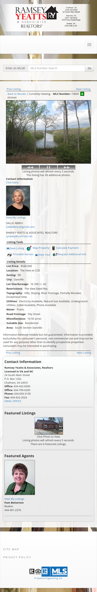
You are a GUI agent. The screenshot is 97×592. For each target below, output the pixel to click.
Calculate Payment (65, 248)
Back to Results (17, 94)
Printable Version (20, 254)
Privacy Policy (17, 557)
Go (89, 68)
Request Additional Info (69, 254)
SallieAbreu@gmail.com (20, 227)
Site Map (11, 549)
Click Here (12, 182)
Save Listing (15, 248)
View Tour (43, 255)
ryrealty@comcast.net (19, 236)
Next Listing (83, 89)
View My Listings (14, 499)
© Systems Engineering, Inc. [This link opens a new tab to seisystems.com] (48, 578)
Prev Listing (14, 89)
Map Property (37, 248)
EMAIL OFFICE (12, 401)
